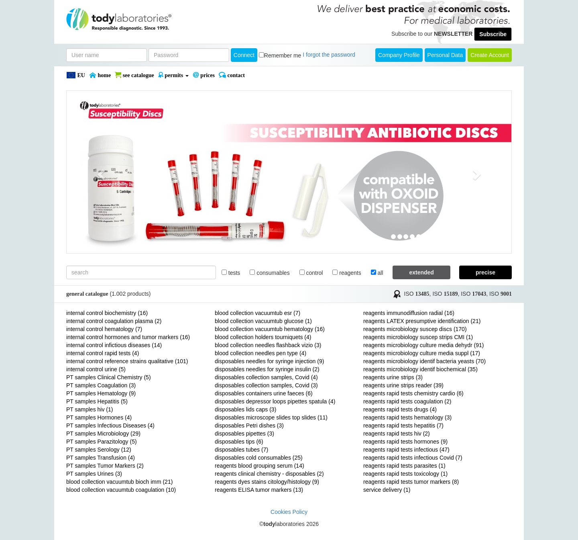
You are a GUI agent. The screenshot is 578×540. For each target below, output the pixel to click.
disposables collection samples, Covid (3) (266, 385)
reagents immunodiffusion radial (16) (408, 313)
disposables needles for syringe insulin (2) (267, 369)
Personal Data (445, 55)
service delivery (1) (386, 490)
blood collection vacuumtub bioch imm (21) (119, 482)
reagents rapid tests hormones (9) (405, 441)
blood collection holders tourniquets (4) (263, 337)
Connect (244, 55)
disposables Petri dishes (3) (249, 425)
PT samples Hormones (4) (99, 417)
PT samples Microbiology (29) (103, 433)
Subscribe (493, 34)
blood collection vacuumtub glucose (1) (263, 321)
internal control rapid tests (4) (102, 353)
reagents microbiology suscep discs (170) (415, 329)
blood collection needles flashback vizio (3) (268, 345)
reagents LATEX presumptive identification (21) (421, 321)
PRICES (204, 75)
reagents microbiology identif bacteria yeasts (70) (424, 361)
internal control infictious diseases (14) (114, 345)
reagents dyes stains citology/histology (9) (267, 482)
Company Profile (399, 55)
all (377, 273)
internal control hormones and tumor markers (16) (128, 337)
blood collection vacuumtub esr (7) (257, 313)
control (311, 273)
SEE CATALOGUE (134, 75)
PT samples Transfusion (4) (100, 457)
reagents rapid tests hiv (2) (396, 433)
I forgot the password (329, 54)
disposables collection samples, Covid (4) (266, 377)
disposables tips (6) (239, 441)
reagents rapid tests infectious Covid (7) (412, 457)
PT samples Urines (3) (94, 473)
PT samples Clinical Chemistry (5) (108, 377)
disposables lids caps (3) (245, 409)
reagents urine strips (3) (393, 377)
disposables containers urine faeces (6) (264, 393)
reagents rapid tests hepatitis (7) (403, 425)
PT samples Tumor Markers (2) (105, 465)
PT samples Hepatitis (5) (97, 401)
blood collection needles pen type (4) (260, 353)
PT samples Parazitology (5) (101, 441)
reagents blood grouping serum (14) (259, 465)
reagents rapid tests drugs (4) (400, 409)
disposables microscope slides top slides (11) (271, 417)
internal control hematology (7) (104, 329)
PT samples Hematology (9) (101, 393)
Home (100, 75)
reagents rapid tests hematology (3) (407, 417)
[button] (100, 172)
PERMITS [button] (173, 75)
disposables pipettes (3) (244, 433)
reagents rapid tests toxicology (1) (405, 473)
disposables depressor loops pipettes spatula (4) (275, 401)
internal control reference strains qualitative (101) (127, 361)
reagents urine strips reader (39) (403, 385)
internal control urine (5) (96, 369)
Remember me (282, 55)
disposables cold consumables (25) (259, 457)
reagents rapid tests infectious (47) (406, 449)
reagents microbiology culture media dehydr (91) (423, 345)
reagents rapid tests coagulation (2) (407, 401)
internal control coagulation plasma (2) (113, 321)
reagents (346, 273)
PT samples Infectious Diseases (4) (110, 425)
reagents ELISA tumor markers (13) (259, 490)
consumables (269, 273)
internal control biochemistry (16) (107, 313)
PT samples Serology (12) (98, 449)
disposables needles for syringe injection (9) (269, 361)
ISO (416, 293)
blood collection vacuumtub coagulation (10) (121, 490)
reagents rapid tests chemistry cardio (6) (413, 393)
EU (75, 75)
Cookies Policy (289, 512)
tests (231, 273)
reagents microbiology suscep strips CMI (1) (418, 337)
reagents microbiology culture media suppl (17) (421, 353)
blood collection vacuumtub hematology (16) (270, 329)
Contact (232, 75)
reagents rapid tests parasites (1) (404, 465)
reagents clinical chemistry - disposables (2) (269, 473)
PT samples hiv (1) (89, 409)
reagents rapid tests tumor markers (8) (411, 482)
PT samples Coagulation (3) (101, 385)
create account (489, 55)
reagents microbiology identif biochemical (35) (420, 369)
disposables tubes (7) (241, 449)
